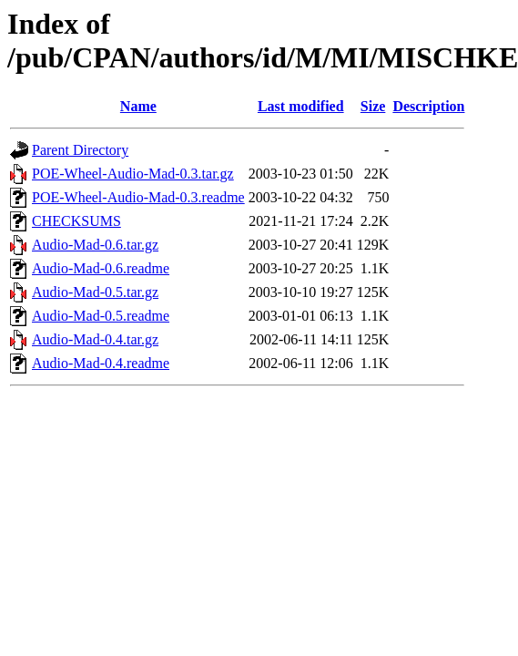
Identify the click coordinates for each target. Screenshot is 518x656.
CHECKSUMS (76, 221)
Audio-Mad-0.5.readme (100, 315)
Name (138, 106)
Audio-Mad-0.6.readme (100, 268)
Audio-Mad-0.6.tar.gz (95, 244)
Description (428, 106)
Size (373, 106)
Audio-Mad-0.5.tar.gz (95, 292)
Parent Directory (80, 150)
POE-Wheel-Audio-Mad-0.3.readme (138, 197)
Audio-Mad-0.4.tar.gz (95, 339)
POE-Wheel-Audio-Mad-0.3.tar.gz (133, 173)
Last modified (301, 106)
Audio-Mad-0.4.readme (100, 363)
